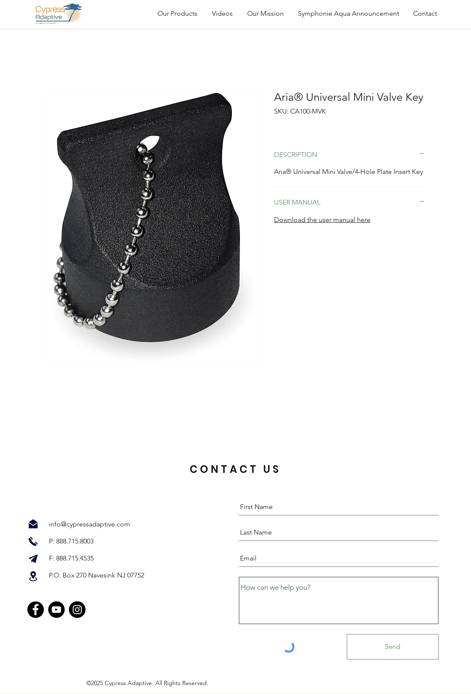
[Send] (393, 647)
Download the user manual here (322, 220)
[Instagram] (77, 609)
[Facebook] (35, 609)
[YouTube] (56, 609)
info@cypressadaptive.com (89, 524)
